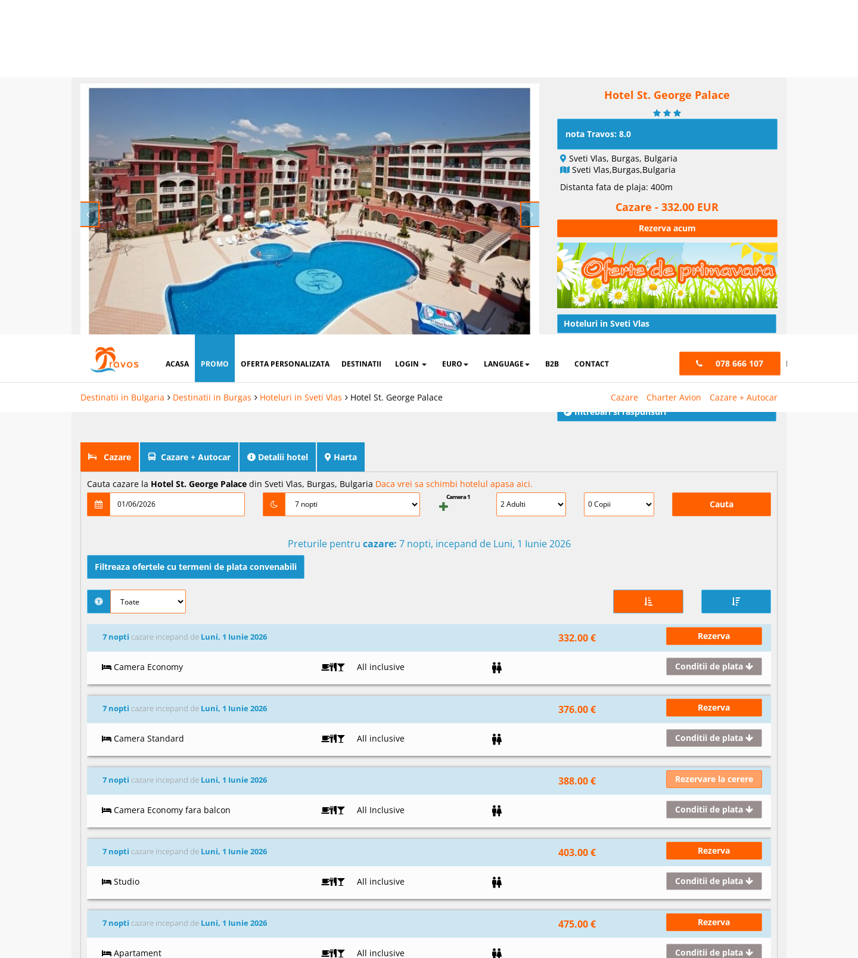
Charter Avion (673, 63)
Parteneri (779, 870)
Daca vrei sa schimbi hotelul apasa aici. (454, 454)
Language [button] (507, 29)
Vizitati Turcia (461, 784)
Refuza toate (477, 907)
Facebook (342, 744)
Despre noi (219, 764)
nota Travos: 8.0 (598, 104)
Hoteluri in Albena (589, 753)
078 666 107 (707, 764)
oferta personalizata (285, 29)
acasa (177, 29)
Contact (214, 784)
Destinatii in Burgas (212, 63)
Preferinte (703, 870)
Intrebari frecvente (233, 823)
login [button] (411, 29)
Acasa (210, 744)
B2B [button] (552, 29)
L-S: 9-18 (701, 744)
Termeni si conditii (232, 803)
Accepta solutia (608, 907)
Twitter (337, 764)
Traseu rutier (596, 315)
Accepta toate (739, 907)
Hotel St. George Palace (396, 63)
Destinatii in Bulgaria (122, 63)
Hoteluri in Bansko (590, 772)
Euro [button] (455, 29)
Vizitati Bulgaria (465, 744)
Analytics (547, 870)
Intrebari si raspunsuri (615, 381)
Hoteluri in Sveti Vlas (301, 63)
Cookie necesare (455, 870)
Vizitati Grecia (462, 764)
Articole (585, 337)
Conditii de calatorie (610, 359)
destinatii (361, 29)
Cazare (624, 63)
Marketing (624, 870)
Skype (335, 803)
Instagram (342, 784)
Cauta (721, 474)
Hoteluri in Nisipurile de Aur (606, 792)
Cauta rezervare (228, 862)
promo (215, 29)
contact (591, 29)
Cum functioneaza (232, 843)
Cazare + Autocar (744, 63)
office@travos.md (718, 784)
